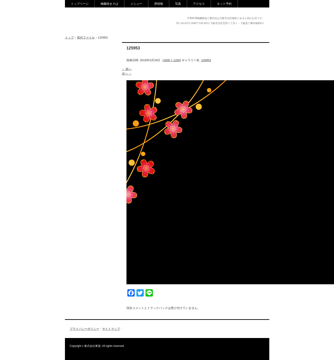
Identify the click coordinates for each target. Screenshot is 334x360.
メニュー (136, 3)
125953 (206, 60)
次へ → (127, 73)
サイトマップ (111, 329)
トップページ (80, 3)
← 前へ (127, 69)
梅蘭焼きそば (109, 3)
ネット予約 (224, 3)
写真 (178, 3)
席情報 (158, 3)
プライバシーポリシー (84, 329)
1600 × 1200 (171, 60)
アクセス (199, 3)
